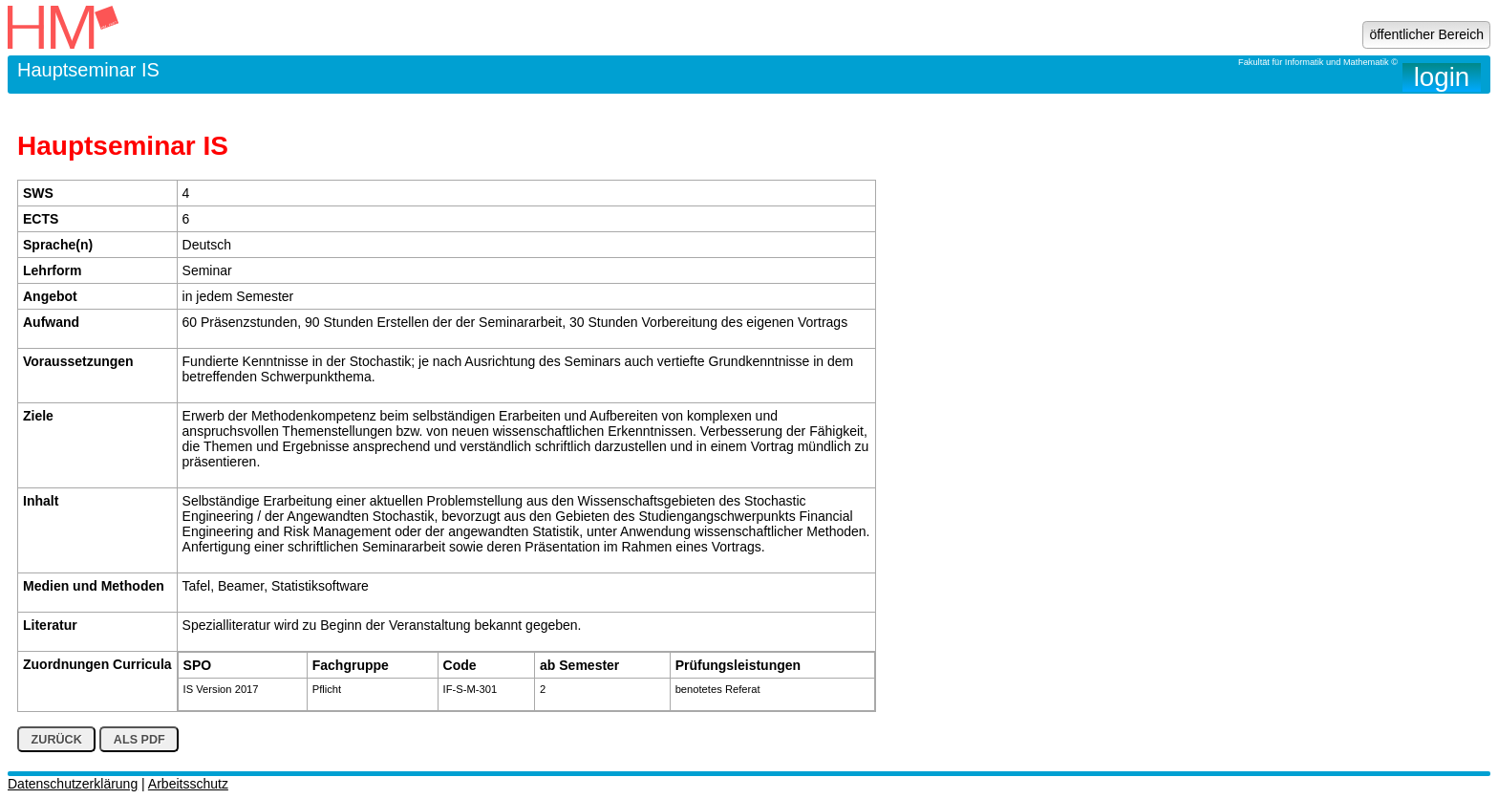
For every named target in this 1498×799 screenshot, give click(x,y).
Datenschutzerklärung (73, 783)
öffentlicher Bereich (1426, 34)
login (1442, 77)
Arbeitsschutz (188, 783)
